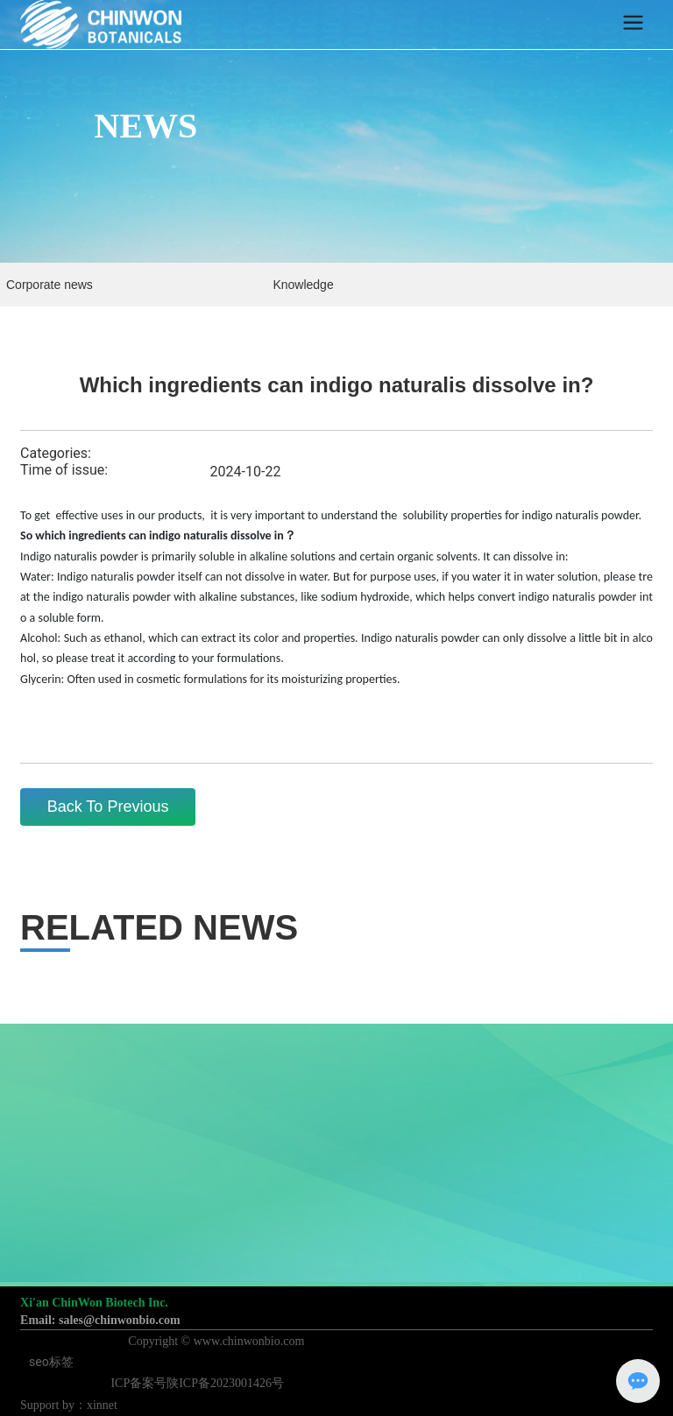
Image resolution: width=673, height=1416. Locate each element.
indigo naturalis (560, 515)
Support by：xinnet (68, 1405)
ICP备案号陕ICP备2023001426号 (197, 1383)
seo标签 (51, 1362)
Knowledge (303, 285)
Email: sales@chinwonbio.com (100, 1320)
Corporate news (49, 285)
